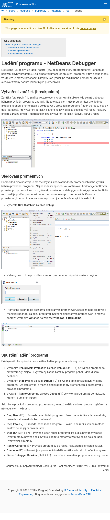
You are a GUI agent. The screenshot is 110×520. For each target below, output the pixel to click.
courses (25, 10)
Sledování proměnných (19, 50)
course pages (88, 28)
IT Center (69, 490)
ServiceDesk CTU (80, 494)
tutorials (56, 10)
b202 (12, 10)
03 (68, 10)
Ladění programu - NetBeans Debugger (22, 44)
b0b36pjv (40, 10)
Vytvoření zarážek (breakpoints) (23, 47)
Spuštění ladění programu (20, 53)
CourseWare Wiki (19, 4)
